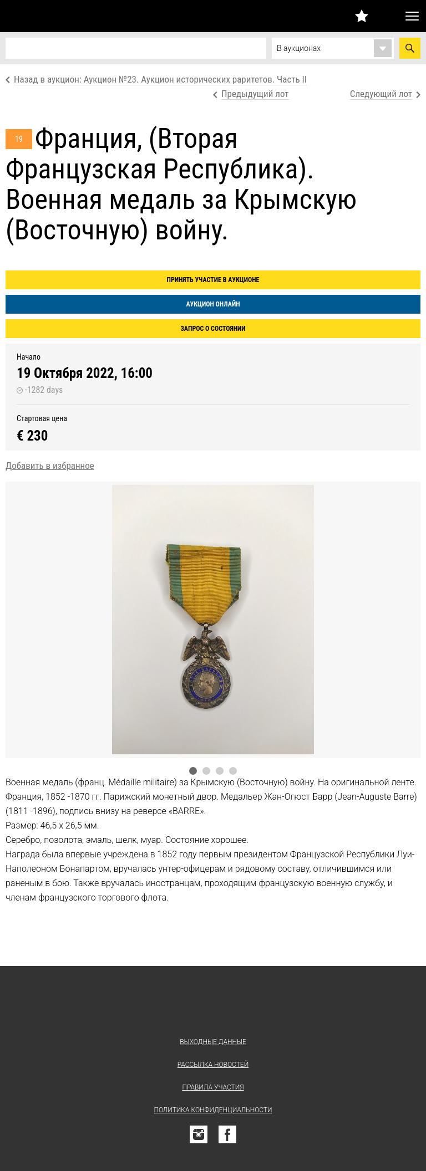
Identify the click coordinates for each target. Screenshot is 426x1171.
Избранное (361, 15)
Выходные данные (213, 1042)
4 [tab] (233, 771)
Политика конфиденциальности (213, 1110)
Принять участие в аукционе (213, 280)
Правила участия (213, 1087)
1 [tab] (193, 771)
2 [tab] (206, 771)
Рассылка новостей (213, 1064)
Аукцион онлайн (213, 304)
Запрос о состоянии (212, 329)
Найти (409, 48)
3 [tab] (220, 771)
